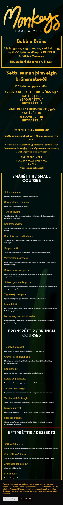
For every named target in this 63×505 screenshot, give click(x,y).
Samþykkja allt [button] (26, 499)
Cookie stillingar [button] (10, 499)
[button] (10, 18)
